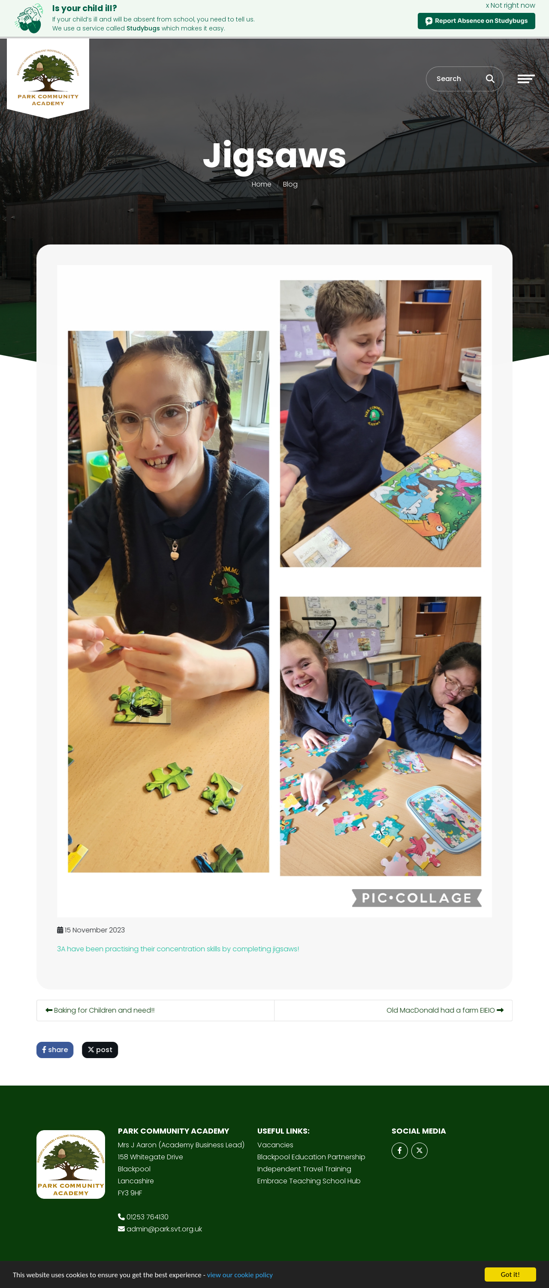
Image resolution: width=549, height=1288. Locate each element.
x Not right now (510, 5)
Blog (290, 184)
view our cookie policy (240, 1275)
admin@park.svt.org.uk (164, 1229)
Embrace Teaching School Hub (309, 1181)
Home (261, 184)
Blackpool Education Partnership (311, 1157)
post (101, 1050)
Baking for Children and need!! (101, 1010)
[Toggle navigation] (526, 79)
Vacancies (275, 1145)
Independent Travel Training (304, 1169)
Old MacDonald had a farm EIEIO (446, 1010)
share (56, 1050)
